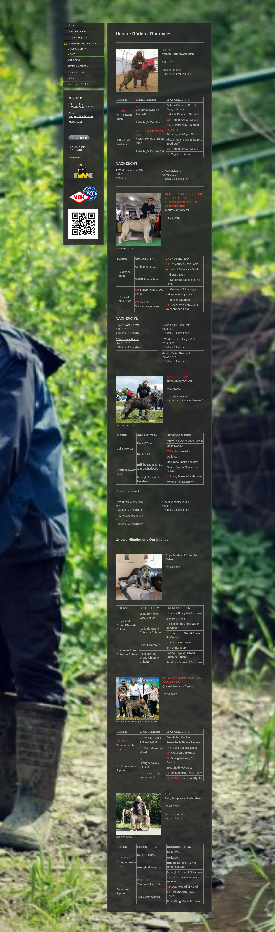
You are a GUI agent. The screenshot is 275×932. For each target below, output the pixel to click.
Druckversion (78, 918)
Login (204, 918)
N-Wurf (166, 501)
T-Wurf (120, 170)
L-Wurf (120, 501)
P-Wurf (120, 516)
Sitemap (97, 918)
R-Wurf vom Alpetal (127, 324)
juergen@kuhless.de (80, 116)
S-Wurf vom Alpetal (127, 339)
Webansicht (200, 922)
